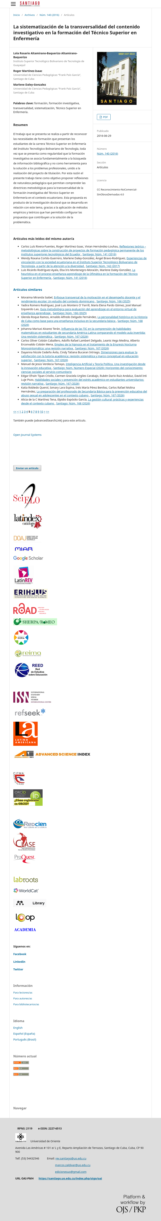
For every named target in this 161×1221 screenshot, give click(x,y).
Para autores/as (22, 998)
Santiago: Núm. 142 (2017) (103, 266)
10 (41, 411)
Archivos (30, 15)
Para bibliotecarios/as (26, 1004)
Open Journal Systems (27, 435)
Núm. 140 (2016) (49, 15)
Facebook (19, 954)
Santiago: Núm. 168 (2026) (73, 403)
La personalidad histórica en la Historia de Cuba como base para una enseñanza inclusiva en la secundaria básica (84, 319)
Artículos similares (27, 289)
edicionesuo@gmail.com (71, 1172)
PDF (105, 117)
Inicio (16, 15)
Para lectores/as (22, 992)
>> (47, 411)
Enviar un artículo (27, 468)
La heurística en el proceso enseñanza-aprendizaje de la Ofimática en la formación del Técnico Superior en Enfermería (79, 274)
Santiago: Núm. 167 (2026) (71, 336)
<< (14, 411)
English (18, 1028)
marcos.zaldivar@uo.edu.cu (72, 1165)
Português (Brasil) (24, 1039)
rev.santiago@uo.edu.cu (70, 1158)
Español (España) (24, 1033)
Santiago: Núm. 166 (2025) (113, 301)
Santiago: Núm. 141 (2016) (99, 254)
